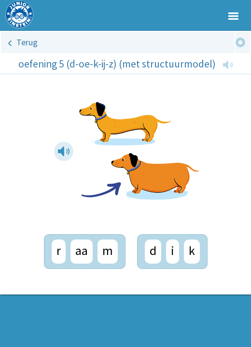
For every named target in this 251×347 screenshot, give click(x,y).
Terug (27, 42)
